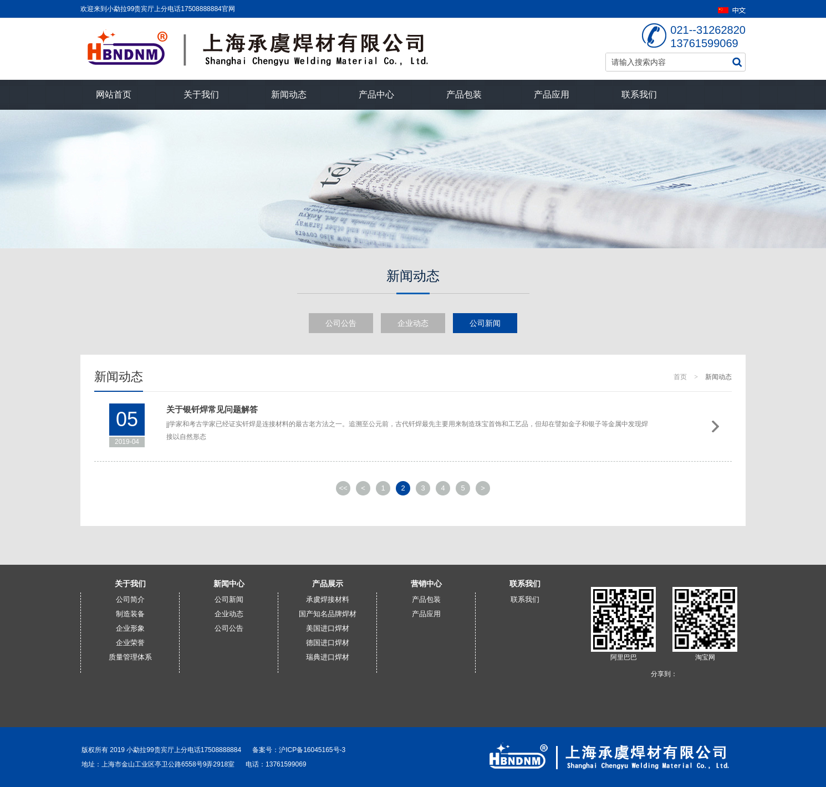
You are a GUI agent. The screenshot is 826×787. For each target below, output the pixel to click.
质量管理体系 (130, 657)
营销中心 (426, 583)
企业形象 (130, 628)
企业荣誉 (130, 642)
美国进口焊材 (327, 628)
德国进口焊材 (327, 642)
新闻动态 (289, 94)
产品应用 (551, 94)
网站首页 (113, 94)
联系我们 (639, 94)
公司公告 (340, 323)
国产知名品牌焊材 (327, 614)
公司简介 (130, 599)
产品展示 (327, 583)
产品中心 (376, 94)
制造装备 (130, 614)
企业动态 (413, 323)
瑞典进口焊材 (327, 657)
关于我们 (201, 94)
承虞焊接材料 (327, 599)
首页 (680, 377)
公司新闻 (485, 323)
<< (343, 488)
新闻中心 (228, 583)
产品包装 (464, 94)
